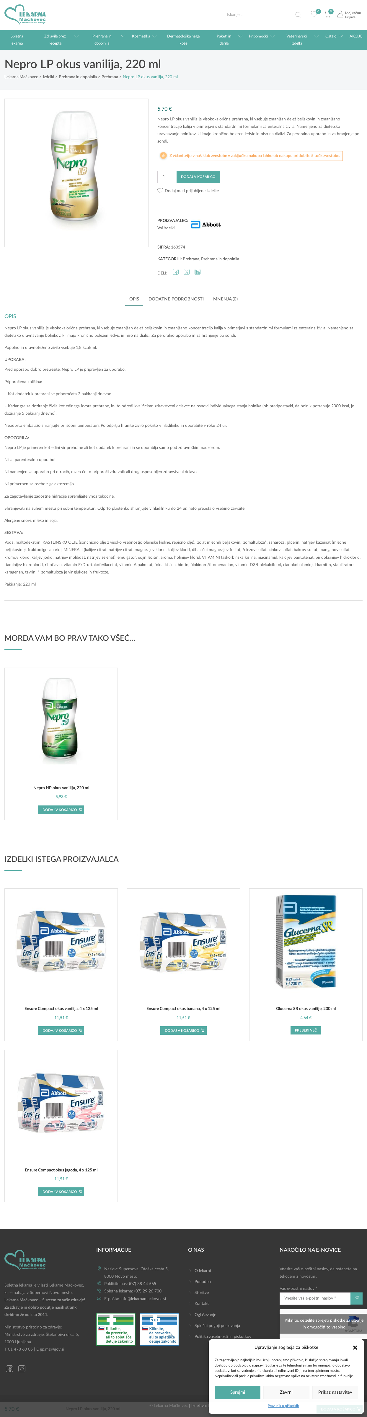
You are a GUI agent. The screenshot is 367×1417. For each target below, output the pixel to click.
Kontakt (202, 1304)
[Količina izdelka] (166, 177)
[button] (355, 1347)
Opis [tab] (134, 299)
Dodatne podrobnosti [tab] (176, 299)
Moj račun (353, 13)
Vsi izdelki (165, 228)
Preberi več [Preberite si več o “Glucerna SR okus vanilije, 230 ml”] (306, 1030)
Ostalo (330, 36)
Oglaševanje (205, 1315)
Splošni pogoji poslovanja (217, 1326)
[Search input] (259, 15)
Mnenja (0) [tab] (225, 299)
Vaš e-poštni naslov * (315, 1296)
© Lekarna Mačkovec (168, 1406)
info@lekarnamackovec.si (143, 1299)
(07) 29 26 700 (148, 1291)
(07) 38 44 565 (142, 1284)
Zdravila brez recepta (55, 40)
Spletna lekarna (17, 40)
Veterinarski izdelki (296, 40)
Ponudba (203, 1282)
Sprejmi (237, 1392)
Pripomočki (258, 36)
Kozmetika (141, 36)
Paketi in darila (224, 40)
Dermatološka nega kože (183, 40)
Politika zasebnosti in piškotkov (223, 1337)
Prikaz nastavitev (335, 1392)
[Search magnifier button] (298, 15)
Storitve (202, 1293)
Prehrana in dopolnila (101, 40)
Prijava (350, 17)
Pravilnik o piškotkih (283, 1406)
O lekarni (203, 1271)
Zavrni (286, 1392)
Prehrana (191, 259)
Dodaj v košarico (198, 177)
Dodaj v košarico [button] (60, 810)
